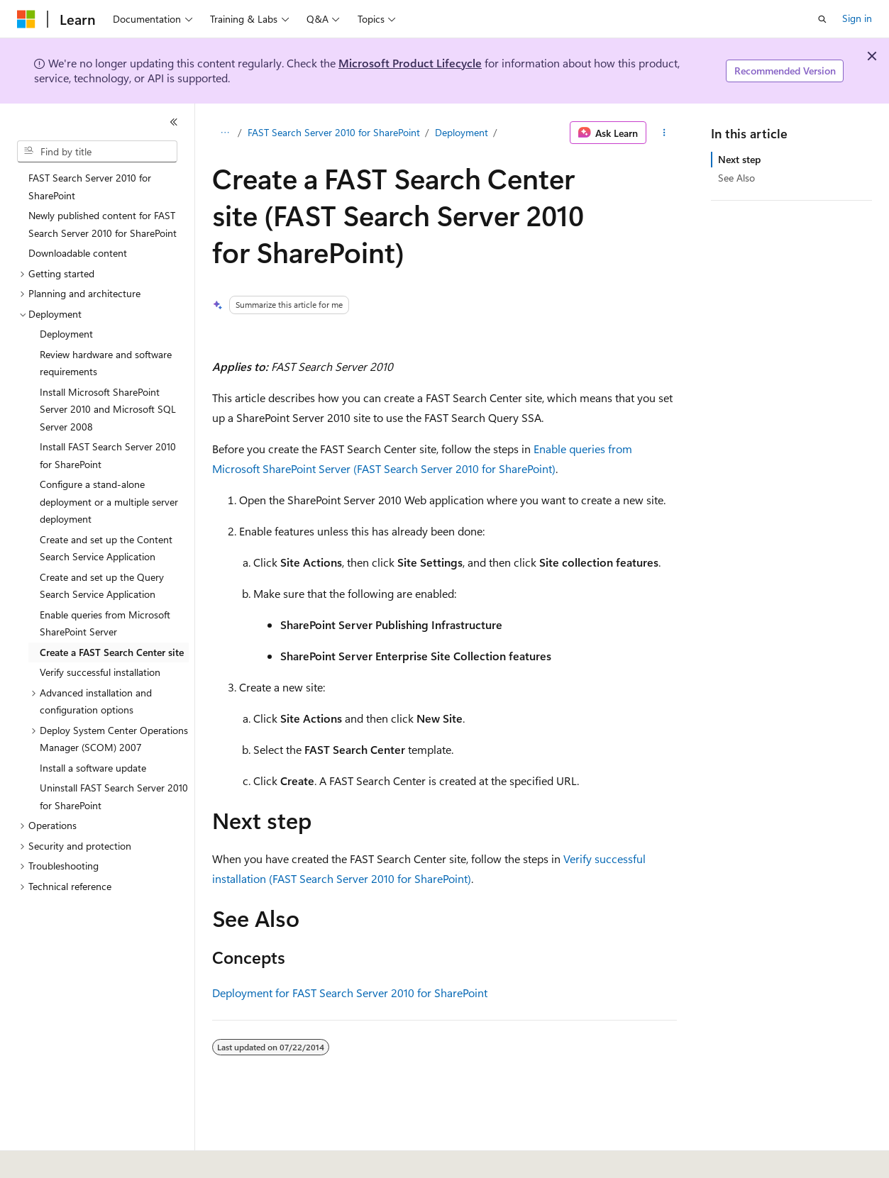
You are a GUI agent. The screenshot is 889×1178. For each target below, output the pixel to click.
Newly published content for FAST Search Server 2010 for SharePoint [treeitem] (102, 224)
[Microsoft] (26, 19)
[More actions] (664, 132)
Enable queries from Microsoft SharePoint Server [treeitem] (105, 623)
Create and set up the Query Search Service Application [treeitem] (102, 585)
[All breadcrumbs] (224, 132)
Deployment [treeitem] (66, 333)
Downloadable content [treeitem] (77, 253)
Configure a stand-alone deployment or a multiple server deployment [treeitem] (109, 501)
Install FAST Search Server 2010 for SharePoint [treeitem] (108, 455)
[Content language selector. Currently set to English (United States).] (82, 1157)
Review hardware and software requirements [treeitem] (106, 363)
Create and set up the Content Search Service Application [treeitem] (106, 548)
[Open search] (822, 19)
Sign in (857, 18)
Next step (739, 159)
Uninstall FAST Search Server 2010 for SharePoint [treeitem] (114, 796)
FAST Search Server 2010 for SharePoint (334, 132)
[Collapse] (174, 122)
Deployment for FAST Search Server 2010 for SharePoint (349, 992)
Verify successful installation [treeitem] (100, 672)
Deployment (461, 132)
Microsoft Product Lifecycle (410, 62)
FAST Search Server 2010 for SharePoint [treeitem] (89, 186)
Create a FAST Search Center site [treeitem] (112, 652)
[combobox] (97, 151)
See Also (736, 177)
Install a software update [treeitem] (93, 767)
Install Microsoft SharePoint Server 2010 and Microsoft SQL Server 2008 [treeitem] (108, 409)
